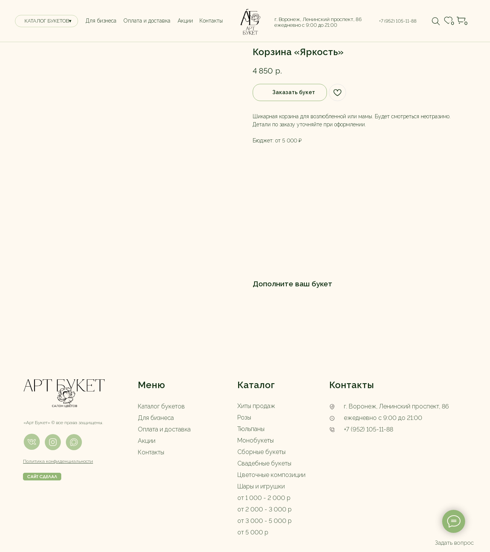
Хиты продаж (256, 406)
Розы (244, 417)
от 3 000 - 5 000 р (264, 520)
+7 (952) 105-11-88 (368, 429)
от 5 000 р (252, 532)
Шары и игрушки (261, 486)
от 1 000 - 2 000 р (264, 497)
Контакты (151, 452)
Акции (146, 440)
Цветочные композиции (271, 475)
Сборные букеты (261, 452)
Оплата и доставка (164, 429)
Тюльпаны (251, 429)
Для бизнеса (156, 417)
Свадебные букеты (264, 463)
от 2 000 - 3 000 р (264, 509)
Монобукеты (255, 440)
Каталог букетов (161, 406)
